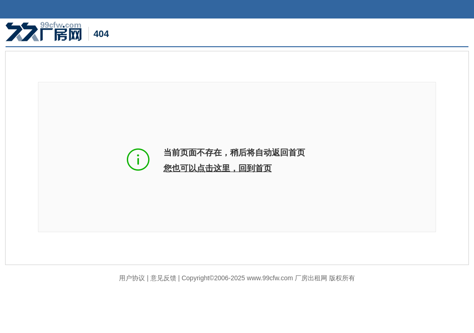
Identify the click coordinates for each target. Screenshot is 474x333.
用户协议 (132, 278)
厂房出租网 (311, 278)
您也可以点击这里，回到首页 (217, 168)
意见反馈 (163, 278)
